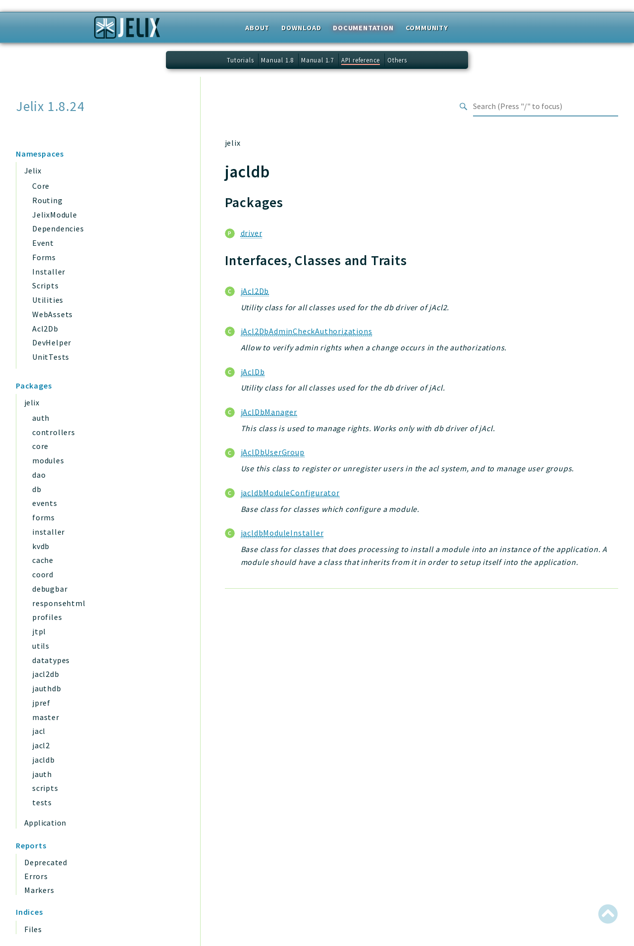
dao (39, 475)
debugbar (49, 589)
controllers (53, 432)
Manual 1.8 (277, 60)
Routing (47, 200)
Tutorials (240, 60)
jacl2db (45, 674)
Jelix (32, 170)
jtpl (39, 631)
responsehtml (59, 603)
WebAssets (52, 314)
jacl (39, 731)
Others (397, 60)
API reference (360, 60)
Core (41, 186)
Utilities (47, 300)
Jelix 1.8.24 (50, 106)
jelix (31, 402)
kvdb (41, 546)
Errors (36, 876)
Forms (44, 257)
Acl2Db (45, 329)
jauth (42, 774)
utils (41, 646)
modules (48, 460)
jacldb (43, 760)
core (40, 446)
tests (42, 802)
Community (427, 27)
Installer (48, 272)
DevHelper (51, 342)
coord (42, 574)
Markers (39, 890)
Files (33, 929)
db (37, 489)
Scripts (45, 285)
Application (45, 823)
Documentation (363, 27)
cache (42, 560)
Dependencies (58, 228)
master (45, 717)
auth (41, 418)
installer (48, 532)
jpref (41, 703)
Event (43, 243)
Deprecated (45, 862)
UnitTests (50, 357)
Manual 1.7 (317, 60)
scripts (45, 788)
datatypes (51, 660)
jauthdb (46, 688)
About (257, 27)
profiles (47, 617)
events (44, 503)
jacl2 (41, 745)
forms (43, 517)
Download (301, 27)
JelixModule (54, 215)
